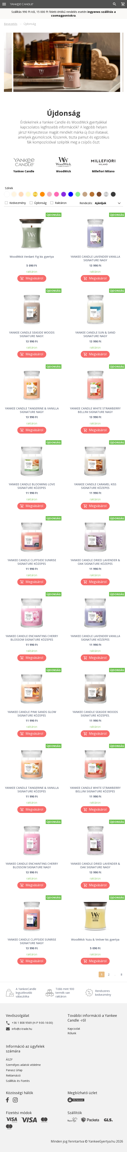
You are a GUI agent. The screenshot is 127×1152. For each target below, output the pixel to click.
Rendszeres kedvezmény (103, 992)
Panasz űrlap (14, 1070)
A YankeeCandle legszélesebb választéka (26, 992)
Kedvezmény (17, 203)
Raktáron (61, 203)
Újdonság (40, 203)
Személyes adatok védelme (23, 1065)
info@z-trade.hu (22, 1029)
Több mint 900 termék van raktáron (65, 992)
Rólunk (72, 1033)
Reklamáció (13, 1075)
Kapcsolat (74, 1028)
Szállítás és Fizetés (18, 1081)
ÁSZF (9, 1059)
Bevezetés (10, 24)
